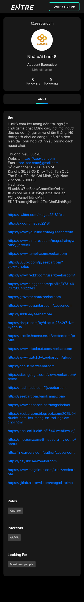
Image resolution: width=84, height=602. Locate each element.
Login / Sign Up (64, 6)
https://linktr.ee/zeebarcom (30, 314)
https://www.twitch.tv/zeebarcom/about (40, 357)
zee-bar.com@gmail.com (38, 163)
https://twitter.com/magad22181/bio (36, 214)
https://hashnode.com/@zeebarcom (37, 387)
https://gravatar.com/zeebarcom (34, 297)
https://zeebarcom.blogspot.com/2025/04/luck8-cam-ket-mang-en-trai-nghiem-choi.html (42, 417)
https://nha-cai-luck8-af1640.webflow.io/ (41, 431)
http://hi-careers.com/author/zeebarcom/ (42, 452)
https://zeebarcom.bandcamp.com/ (36, 396)
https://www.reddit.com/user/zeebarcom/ (41, 275)
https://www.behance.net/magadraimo (39, 405)
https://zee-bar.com (38, 158)
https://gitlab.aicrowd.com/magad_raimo (40, 483)
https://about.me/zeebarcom (31, 366)
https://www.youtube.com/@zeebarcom (40, 232)
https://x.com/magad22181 (29, 223)
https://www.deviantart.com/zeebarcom (40, 305)
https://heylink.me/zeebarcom (32, 461)
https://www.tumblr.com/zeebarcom (37, 253)
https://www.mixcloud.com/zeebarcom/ (40, 349)
